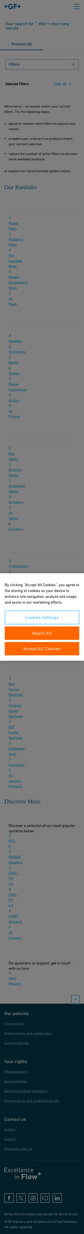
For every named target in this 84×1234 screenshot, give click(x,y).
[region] (42, 617)
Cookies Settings (42, 617)
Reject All (42, 633)
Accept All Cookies (42, 648)
